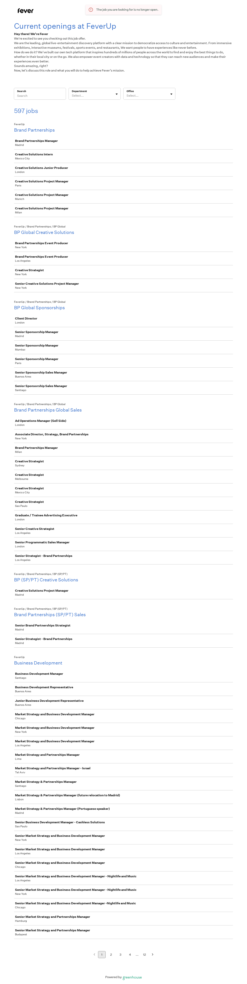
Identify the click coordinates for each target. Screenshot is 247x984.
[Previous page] (94, 954)
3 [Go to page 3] (120, 954)
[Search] (40, 96)
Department (79, 91)
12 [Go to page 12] (144, 954)
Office (130, 91)
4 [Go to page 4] (130, 954)
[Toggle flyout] (116, 94)
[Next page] (152, 954)
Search (21, 91)
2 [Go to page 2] (111, 954)
